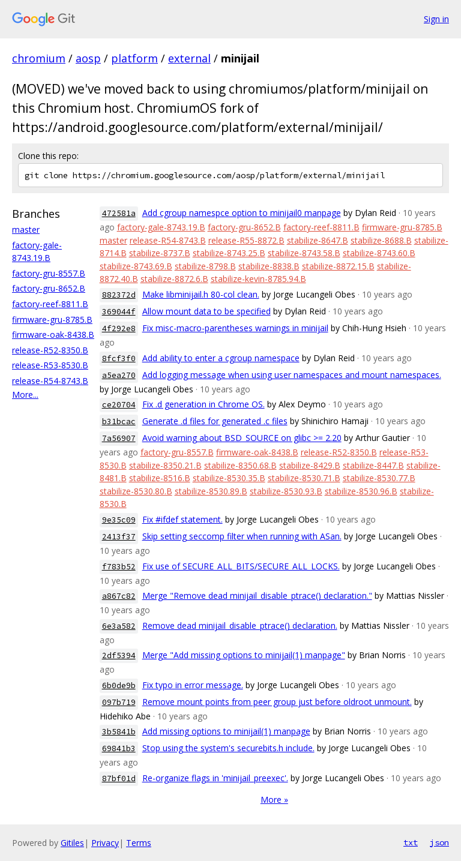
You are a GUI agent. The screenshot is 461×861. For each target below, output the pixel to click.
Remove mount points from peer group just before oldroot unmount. (277, 701)
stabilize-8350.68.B (240, 465)
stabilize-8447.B (373, 465)
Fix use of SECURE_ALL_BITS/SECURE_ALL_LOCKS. (241, 566)
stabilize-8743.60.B (379, 253)
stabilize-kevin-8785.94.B (258, 278)
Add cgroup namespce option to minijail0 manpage (241, 212)
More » (274, 799)
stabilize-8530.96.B (361, 491)
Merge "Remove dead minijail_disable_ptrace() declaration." (257, 595)
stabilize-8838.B (269, 266)
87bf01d (119, 778)
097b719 (119, 702)
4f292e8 (119, 328)
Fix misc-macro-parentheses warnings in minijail (235, 328)
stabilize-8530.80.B (136, 491)
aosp (88, 58)
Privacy (105, 842)
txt (410, 842)
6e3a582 (119, 626)
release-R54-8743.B (50, 380)
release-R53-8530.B (50, 365)
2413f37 (119, 537)
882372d (119, 295)
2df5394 (119, 655)
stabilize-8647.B (317, 240)
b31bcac (119, 421)
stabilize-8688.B (381, 240)
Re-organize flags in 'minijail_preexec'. (215, 778)
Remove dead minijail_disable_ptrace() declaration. (239, 625)
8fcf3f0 (119, 358)
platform (134, 58)
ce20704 (119, 405)
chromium (38, 58)
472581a (119, 213)
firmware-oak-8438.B (53, 334)
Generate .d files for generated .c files (215, 421)
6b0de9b (119, 685)
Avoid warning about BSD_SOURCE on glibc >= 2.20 (242, 437)
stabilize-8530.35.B (229, 478)
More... (25, 394)
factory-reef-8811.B (50, 304)
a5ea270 (119, 375)
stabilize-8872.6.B (174, 278)
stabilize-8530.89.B (211, 491)
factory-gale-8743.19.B (161, 227)
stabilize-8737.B (159, 253)
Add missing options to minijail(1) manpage (226, 731)
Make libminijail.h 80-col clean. (200, 294)
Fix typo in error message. (192, 685)
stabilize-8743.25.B (229, 253)
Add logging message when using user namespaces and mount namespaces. (291, 374)
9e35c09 (119, 520)
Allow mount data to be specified (206, 311)
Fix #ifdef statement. (182, 519)
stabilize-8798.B (205, 266)
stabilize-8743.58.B (304, 253)
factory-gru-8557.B (48, 273)
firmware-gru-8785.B (52, 319)
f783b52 (119, 567)
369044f (119, 312)
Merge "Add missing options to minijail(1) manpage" (243, 655)
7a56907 (119, 438)
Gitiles (72, 842)
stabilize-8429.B (309, 465)
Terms (138, 842)
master (26, 229)
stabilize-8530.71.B (304, 478)
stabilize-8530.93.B (286, 491)
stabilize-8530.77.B (379, 478)
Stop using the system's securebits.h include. (228, 748)
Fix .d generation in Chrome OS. (203, 404)
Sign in (436, 19)
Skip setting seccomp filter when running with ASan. (242, 536)
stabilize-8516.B (159, 478)
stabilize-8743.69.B (136, 266)
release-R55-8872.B (246, 240)
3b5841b (119, 732)
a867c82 (119, 596)
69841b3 (119, 748)
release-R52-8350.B (50, 350)
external (189, 58)
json (439, 842)
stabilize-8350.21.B (165, 465)
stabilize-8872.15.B (338, 266)
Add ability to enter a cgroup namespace (221, 358)
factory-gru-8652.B (48, 288)
